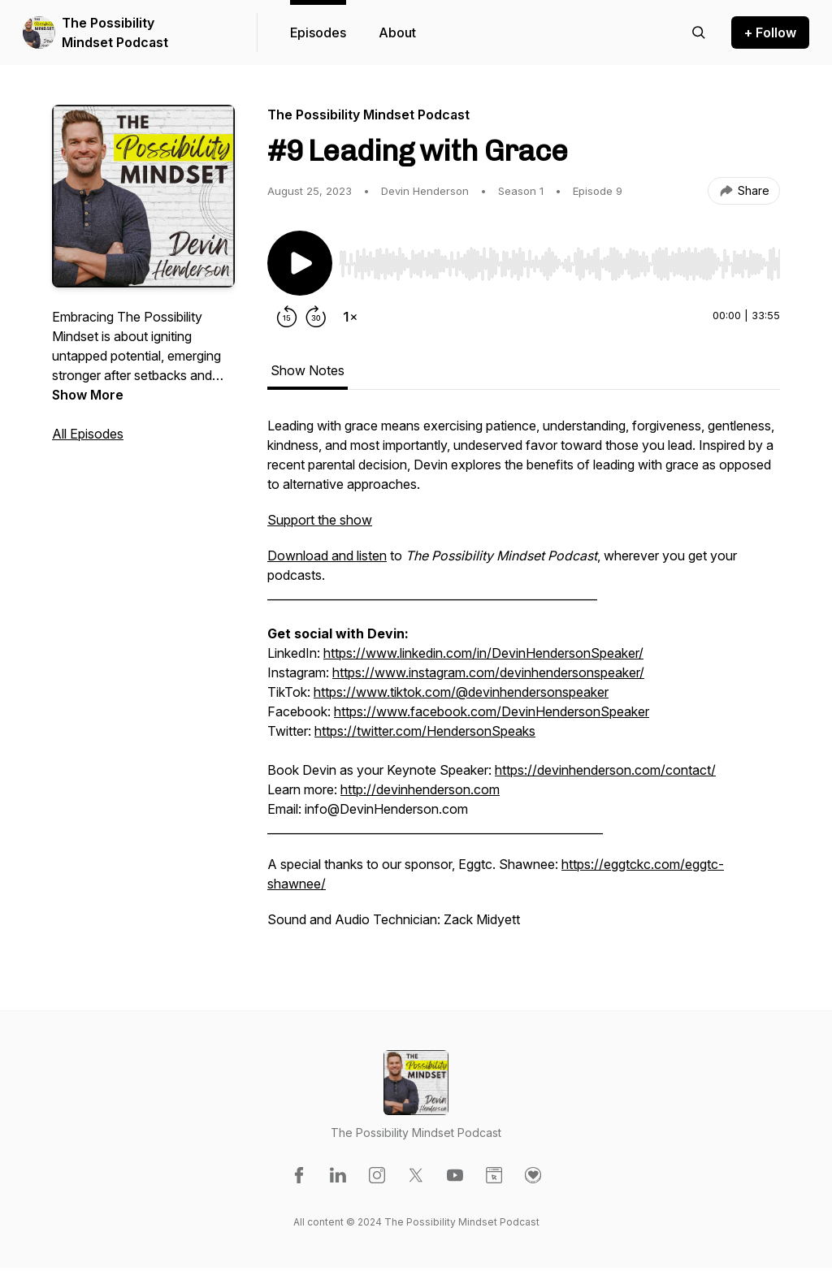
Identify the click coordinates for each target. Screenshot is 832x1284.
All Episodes (88, 434)
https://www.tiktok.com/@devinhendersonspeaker (461, 692)
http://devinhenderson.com (420, 789)
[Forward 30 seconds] (316, 316)
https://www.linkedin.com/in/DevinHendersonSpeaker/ (483, 653)
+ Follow (770, 32)
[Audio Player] (559, 259)
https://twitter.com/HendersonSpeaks (424, 731)
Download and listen (327, 555)
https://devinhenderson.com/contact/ (605, 770)
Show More (88, 395)
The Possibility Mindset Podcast (115, 32)
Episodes (318, 32)
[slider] (559, 264)
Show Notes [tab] (307, 370)
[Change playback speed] (350, 316)
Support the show (319, 520)
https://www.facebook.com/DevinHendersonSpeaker (491, 711)
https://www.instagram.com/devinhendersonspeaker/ (488, 672)
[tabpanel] (523, 680)
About (397, 32)
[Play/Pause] (299, 263)
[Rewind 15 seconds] (286, 316)
